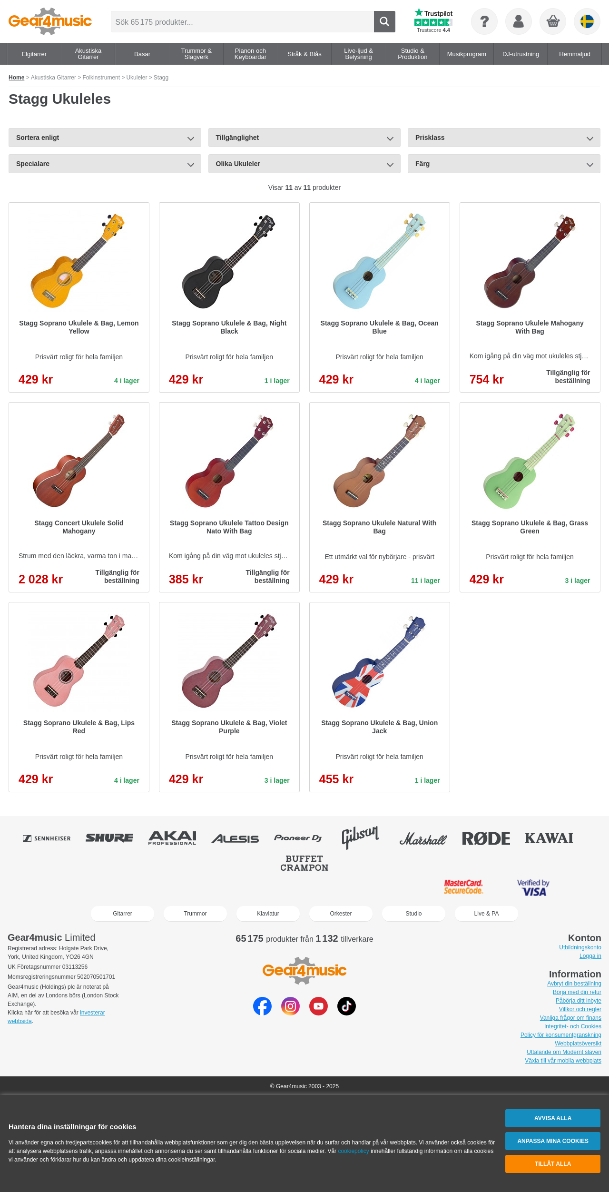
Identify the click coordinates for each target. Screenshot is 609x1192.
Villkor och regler (580, 1009)
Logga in (590, 956)
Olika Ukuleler (238, 163)
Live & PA (486, 913)
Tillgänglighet (237, 137)
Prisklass (430, 137)
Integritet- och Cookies (572, 1026)
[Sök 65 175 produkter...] (242, 21)
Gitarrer (122, 913)
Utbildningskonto (580, 947)
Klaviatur (268, 913)
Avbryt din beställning (574, 983)
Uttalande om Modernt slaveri (564, 1052)
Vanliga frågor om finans (570, 1018)
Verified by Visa (533, 888)
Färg (422, 163)
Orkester (341, 913)
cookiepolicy (353, 1151)
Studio (413, 913)
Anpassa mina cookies (553, 1141)
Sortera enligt (37, 137)
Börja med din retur (577, 992)
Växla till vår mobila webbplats (563, 1060)
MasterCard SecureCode (463, 888)
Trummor (195, 913)
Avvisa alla (552, 1118)
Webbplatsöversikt (578, 1043)
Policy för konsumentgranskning (561, 1035)
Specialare (32, 163)
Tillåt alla (553, 1164)
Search (384, 21)
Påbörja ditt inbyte (578, 1000)
